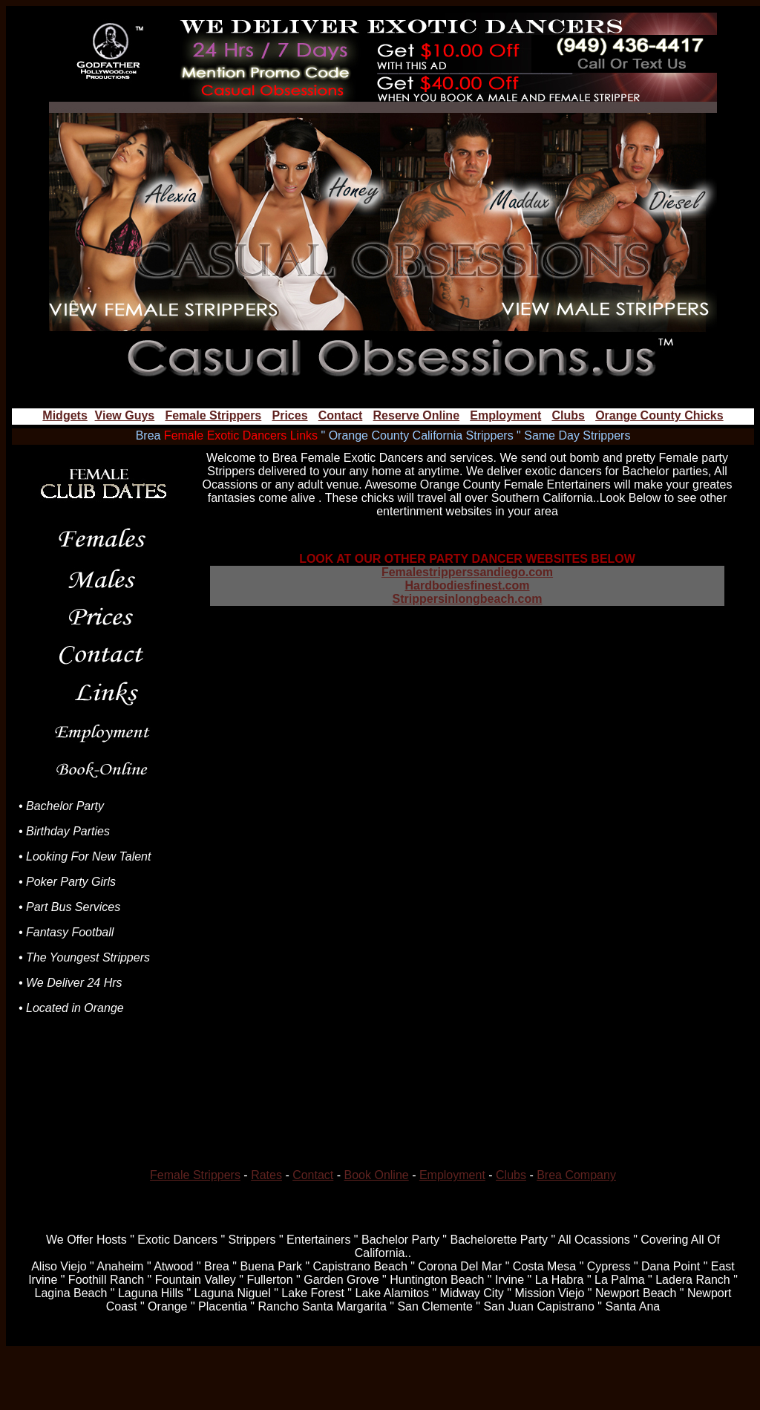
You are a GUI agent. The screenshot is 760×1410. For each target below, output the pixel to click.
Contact (340, 415)
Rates (266, 1175)
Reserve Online (416, 415)
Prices (289, 415)
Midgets (64, 415)
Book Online (376, 1175)
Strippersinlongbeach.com (468, 599)
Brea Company (576, 1175)
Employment (505, 415)
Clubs (567, 415)
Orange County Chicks (659, 415)
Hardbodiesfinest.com (466, 585)
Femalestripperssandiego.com (467, 572)
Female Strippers (213, 415)
